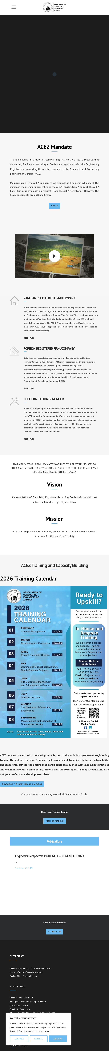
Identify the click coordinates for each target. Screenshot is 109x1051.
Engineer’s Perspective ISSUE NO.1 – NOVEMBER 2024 (49, 856)
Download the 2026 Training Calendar (22, 784)
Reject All (38, 1038)
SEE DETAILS (29, 338)
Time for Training (54, 821)
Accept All (57, 1038)
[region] (38, 1029)
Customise (19, 1038)
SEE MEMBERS (54, 901)
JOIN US (54, 205)
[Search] (96, 1041)
